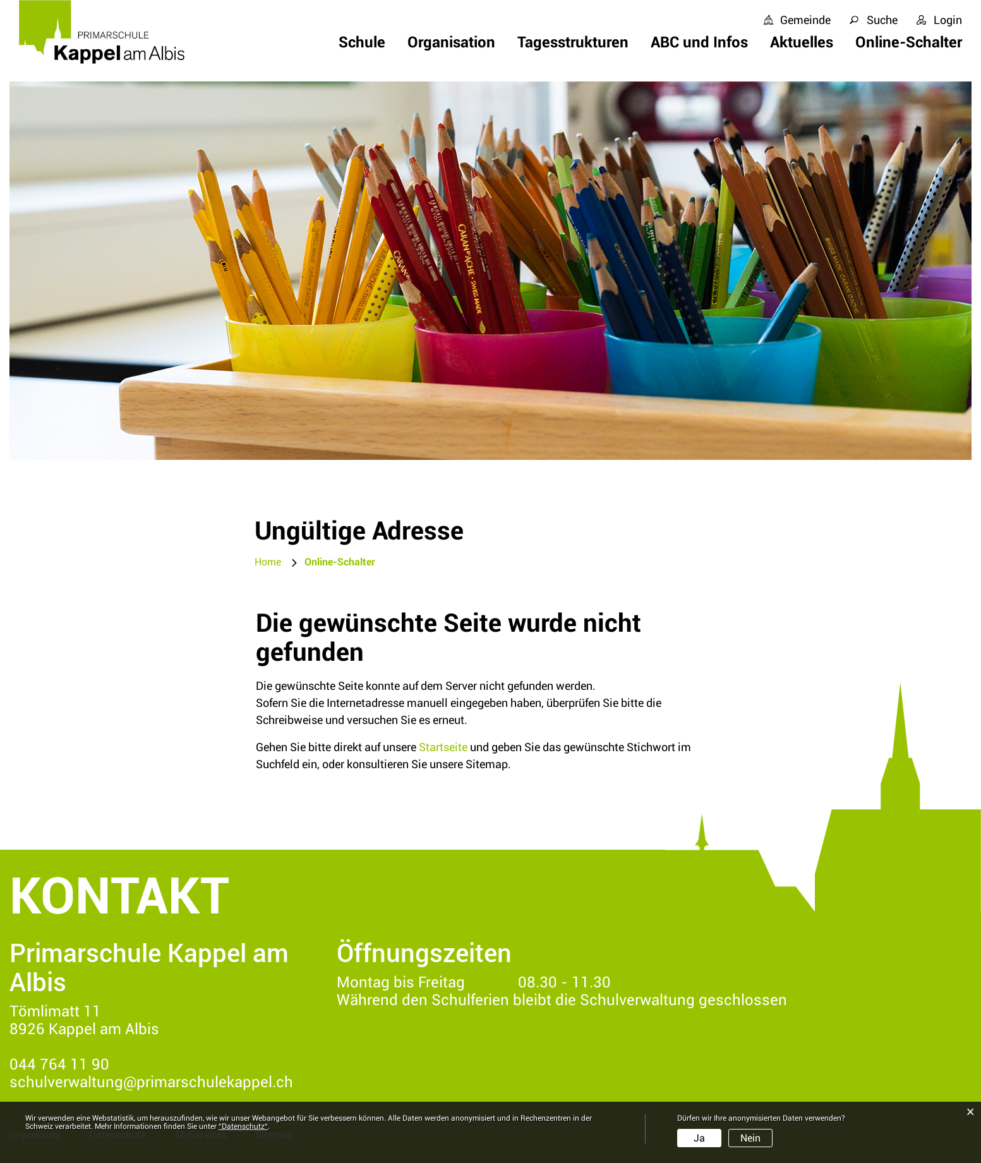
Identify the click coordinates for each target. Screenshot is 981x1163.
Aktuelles (801, 42)
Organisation (451, 42)
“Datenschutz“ (243, 1126)
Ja (699, 1138)
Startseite (443, 747)
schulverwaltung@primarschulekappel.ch (151, 1082)
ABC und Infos (699, 42)
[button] (339, 562)
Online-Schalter (908, 42)
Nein (750, 1138)
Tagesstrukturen (573, 42)
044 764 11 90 (59, 1064)
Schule (362, 42)
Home (268, 562)
